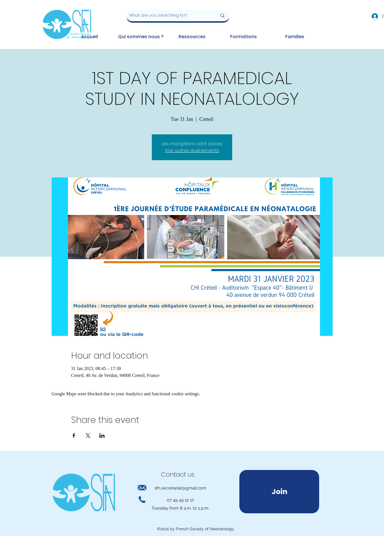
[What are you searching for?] (168, 15)
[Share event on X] (88, 435)
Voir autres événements (192, 150)
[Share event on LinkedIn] (102, 435)
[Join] (279, 491)
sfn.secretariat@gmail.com (180, 488)
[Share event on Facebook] (74, 435)
